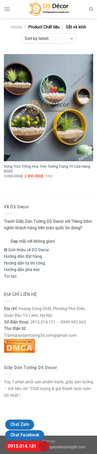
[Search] (91, 9)
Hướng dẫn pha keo (22, 269)
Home (16, 27)
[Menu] (7, 9)
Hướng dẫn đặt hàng (23, 256)
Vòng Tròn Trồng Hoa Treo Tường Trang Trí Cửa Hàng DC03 (47, 168)
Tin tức (10, 276)
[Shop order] (48, 38)
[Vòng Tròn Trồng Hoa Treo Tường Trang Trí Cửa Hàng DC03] (48, 107)
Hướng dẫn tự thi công (24, 263)
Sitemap (48, 441)
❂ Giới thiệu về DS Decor (26, 249)
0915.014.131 (22, 446)
